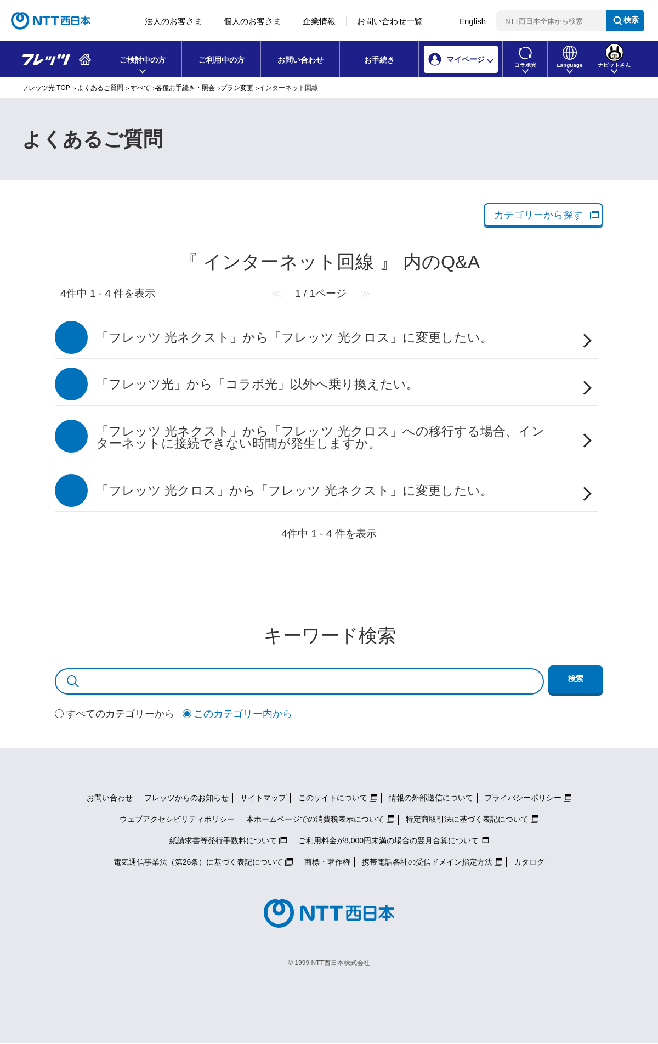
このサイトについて (332, 797)
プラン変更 (236, 88)
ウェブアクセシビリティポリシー (177, 819)
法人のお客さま (173, 21)
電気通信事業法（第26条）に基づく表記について (198, 861)
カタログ (529, 861)
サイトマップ (263, 797)
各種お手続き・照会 (185, 88)
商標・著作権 (327, 861)
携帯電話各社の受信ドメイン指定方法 (427, 861)
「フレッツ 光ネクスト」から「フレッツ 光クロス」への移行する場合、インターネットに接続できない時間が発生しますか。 (320, 438)
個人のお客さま (252, 21)
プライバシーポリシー (523, 797)
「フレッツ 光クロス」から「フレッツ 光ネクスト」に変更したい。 (294, 491)
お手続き (379, 59)
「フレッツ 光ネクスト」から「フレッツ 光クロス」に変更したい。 (294, 338)
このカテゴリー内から (243, 714)
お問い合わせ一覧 (390, 21)
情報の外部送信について (431, 797)
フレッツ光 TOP (46, 88)
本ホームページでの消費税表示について (315, 819)
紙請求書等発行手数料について (223, 840)
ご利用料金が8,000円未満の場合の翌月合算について (388, 840)
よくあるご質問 (100, 88)
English (472, 21)
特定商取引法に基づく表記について (467, 819)
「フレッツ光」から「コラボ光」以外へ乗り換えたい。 (257, 384)
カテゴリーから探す (538, 215)
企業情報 (319, 21)
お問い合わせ (300, 59)
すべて (140, 88)
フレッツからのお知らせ (186, 797)
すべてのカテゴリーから (120, 714)
